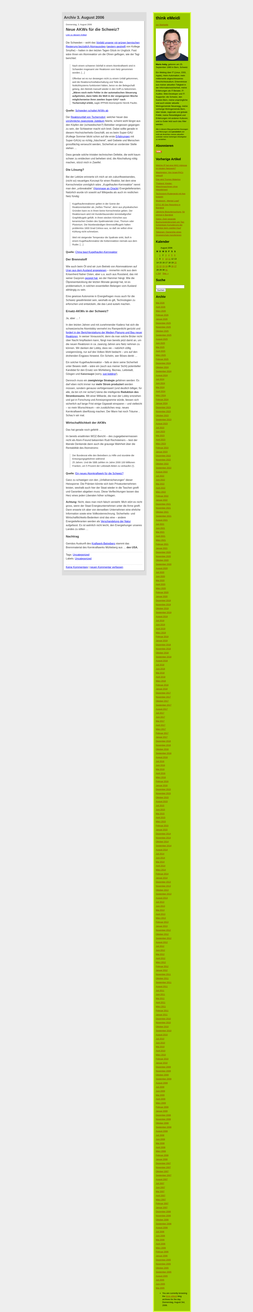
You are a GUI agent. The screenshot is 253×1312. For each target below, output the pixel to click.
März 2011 (161, 1006)
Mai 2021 (160, 532)
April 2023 (160, 439)
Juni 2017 (160, 717)
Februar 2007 (162, 1203)
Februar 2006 (162, 1252)
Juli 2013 (160, 902)
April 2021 (160, 536)
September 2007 (163, 1175)
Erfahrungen (123, 136)
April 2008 (160, 1147)
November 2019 (163, 604)
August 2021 (162, 520)
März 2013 (161, 918)
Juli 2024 (160, 379)
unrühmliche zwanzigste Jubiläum (85, 121)
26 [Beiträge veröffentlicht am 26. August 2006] (172, 266)
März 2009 (161, 1103)
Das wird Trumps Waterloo (168, 179)
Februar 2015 (162, 825)
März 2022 (161, 492)
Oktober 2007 (162, 1171)
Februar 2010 (162, 1059)
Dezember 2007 (163, 1163)
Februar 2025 (162, 359)
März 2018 (161, 681)
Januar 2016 (161, 785)
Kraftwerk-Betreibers (103, 543)
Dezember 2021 (163, 504)
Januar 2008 (161, 1159)
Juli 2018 (160, 665)
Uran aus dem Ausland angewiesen (86, 270)
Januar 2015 (161, 829)
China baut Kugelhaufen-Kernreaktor (96, 252)
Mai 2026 (160, 303)
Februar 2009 (162, 1107)
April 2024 (160, 391)
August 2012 (162, 942)
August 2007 (162, 1179)
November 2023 (163, 411)
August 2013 (162, 898)
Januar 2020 (161, 596)
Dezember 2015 (163, 789)
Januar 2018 (161, 689)
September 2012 (163, 938)
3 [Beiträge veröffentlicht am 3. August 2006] (165, 255)
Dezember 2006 (163, 1211)
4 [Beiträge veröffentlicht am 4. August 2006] (168, 255)
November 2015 (163, 793)
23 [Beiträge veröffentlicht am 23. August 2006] (163, 266)
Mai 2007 (160, 1191)
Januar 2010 (161, 1063)
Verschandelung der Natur (116, 521)
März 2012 (161, 962)
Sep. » (165, 273)
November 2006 (163, 1215)
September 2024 (163, 371)
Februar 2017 (162, 733)
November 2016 (163, 745)
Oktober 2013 (162, 890)
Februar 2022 (162, 496)
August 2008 (162, 1131)
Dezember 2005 (163, 1260)
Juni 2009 (160, 1091)
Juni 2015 (160, 809)
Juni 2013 (160, 906)
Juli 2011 (160, 990)
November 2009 (163, 1071)
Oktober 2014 (162, 841)
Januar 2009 (161, 1111)
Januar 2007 (161, 1207)
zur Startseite (162, 24)
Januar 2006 (161, 1256)
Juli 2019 (160, 620)
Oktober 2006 (162, 1219)
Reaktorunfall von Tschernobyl (88, 117)
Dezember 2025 (163, 323)
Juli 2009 (160, 1087)
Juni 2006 (160, 1235)
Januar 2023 (161, 452)
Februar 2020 (162, 592)
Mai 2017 (160, 721)
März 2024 (161, 395)
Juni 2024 (160, 383)
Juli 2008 (160, 1135)
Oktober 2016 (162, 749)
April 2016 (160, 773)
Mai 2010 (160, 1046)
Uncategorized (81, 554)
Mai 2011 (160, 998)
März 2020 (161, 588)
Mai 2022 (160, 484)
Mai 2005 (160, 1288)
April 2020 (160, 584)
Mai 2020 (160, 580)
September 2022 (163, 468)
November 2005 (163, 1264)
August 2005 (162, 1276)
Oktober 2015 (162, 797)
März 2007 (161, 1199)
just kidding (109, 374)
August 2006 (162, 1227)
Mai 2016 (160, 769)
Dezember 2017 (163, 693)
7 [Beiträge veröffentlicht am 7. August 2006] (156, 259)
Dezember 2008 (163, 1115)
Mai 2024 (160, 387)
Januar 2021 (161, 548)
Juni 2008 (160, 1139)
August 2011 (162, 986)
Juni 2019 (160, 624)
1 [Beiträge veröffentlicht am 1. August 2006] (159, 255)
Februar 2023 (162, 448)
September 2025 (163, 335)
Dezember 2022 (163, 455)
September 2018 (163, 657)
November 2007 (163, 1167)
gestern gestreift (116, 46)
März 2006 (161, 1248)
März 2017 (161, 729)
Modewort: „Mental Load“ (167, 201)
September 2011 (163, 982)
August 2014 (162, 850)
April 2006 (160, 1244)
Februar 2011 (162, 1010)
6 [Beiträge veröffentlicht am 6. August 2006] (174, 255)
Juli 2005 (160, 1280)
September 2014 (163, 845)
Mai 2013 (160, 910)
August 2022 (162, 472)
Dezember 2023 (163, 407)
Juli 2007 (160, 1183)
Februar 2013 (162, 922)
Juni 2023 (160, 431)
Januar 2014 (161, 878)
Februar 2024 (162, 399)
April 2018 (160, 677)
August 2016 (162, 757)
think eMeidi (171, 1296)
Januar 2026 (161, 319)
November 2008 (163, 1119)
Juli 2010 (160, 1039)
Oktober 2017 (162, 701)
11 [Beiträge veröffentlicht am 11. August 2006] (169, 259)
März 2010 (161, 1055)
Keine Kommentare (77, 567)
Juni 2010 (160, 1043)
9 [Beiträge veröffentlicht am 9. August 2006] (162, 259)
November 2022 (163, 459)
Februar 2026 (162, 315)
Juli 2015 (160, 805)
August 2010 (162, 1034)
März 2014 (161, 870)
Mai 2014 (160, 862)
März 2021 (161, 540)
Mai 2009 (160, 1095)
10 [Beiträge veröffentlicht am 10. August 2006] (166, 259)
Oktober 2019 (162, 608)
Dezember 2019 (163, 600)
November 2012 (163, 930)
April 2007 (160, 1195)
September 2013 (163, 894)
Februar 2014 (162, 874)
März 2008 (161, 1151)
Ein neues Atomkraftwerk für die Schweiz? (99, 473)
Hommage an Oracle (106, 188)
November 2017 (163, 697)
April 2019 (160, 628)
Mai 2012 (160, 954)
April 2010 (160, 1051)
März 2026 (161, 311)
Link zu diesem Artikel (76, 35)
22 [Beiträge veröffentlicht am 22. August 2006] (160, 266)
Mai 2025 (160, 347)
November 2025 (163, 327)
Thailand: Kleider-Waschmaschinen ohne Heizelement (167, 186)
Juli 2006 (160, 1231)
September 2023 (163, 419)
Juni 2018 (160, 669)
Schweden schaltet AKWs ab (91, 110)
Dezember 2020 (163, 552)
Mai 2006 (160, 1240)
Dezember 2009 (163, 1067)
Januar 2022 (161, 500)
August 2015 (162, 801)
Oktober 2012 (162, 934)
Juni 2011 (160, 994)
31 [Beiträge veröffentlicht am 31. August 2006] (166, 270)
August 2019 (162, 616)
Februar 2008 (162, 1155)
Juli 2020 (160, 572)
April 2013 (160, 914)
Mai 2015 (160, 813)
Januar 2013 (161, 926)
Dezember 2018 (163, 644)
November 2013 (163, 886)
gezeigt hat (91, 278)
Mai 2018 (160, 673)
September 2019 (163, 612)
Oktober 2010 (162, 1026)
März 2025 (161, 355)
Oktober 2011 (162, 978)
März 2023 (161, 443)
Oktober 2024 (162, 367)
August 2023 (162, 423)
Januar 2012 (161, 970)
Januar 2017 (161, 737)
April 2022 (160, 488)
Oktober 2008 (162, 1123)
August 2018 (162, 660)
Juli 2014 (160, 854)
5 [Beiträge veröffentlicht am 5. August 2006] (171, 255)
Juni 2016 (160, 765)
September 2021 (163, 516)
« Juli (158, 273)
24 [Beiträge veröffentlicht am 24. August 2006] (166, 266)
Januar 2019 (161, 640)
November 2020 (163, 556)
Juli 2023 (160, 427)
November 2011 (163, 974)
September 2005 (163, 1272)
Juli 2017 (160, 713)
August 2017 (162, 709)
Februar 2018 (162, 685)
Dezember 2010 (163, 1018)
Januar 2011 (161, 1014)
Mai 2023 (160, 435)
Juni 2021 (160, 528)
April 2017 (160, 725)
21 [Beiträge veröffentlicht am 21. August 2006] (157, 266)
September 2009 (163, 1079)
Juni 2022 (160, 480)
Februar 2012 (162, 966)
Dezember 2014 (163, 833)
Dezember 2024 (163, 363)
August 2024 (162, 375)
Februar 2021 (162, 544)
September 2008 (163, 1127)
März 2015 (161, 821)
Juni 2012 (160, 950)
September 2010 (163, 1030)
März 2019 (161, 632)
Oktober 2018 (162, 653)
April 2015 (160, 817)
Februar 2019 (162, 636)
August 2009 (162, 1083)
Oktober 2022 (162, 464)
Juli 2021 (160, 524)
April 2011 (160, 1002)
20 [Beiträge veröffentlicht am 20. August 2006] (175, 262)
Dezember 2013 (163, 882)
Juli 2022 (160, 476)
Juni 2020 (160, 576)
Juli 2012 (160, 946)
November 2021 (163, 508)
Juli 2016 (160, 761)
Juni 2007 (160, 1187)
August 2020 (162, 568)
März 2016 (161, 777)
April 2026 (160, 307)
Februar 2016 (162, 781)
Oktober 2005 (162, 1268)
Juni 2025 (160, 343)
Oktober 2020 (162, 560)
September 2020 (163, 564)
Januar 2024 (161, 403)
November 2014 (163, 838)
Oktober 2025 (162, 331)
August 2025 (162, 339)
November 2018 (163, 649)
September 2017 (163, 705)
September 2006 (163, 1224)
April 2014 (160, 866)
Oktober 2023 (162, 415)
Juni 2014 (160, 858)
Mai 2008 (160, 1143)
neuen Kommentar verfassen (106, 567)
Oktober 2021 (162, 512)
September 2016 (163, 753)
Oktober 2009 (162, 1075)
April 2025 (160, 351)
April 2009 (160, 1099)
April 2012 (160, 958)
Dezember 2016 (163, 741)
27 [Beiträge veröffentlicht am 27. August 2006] (175, 266)
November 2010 (163, 1022)
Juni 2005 (160, 1284)
